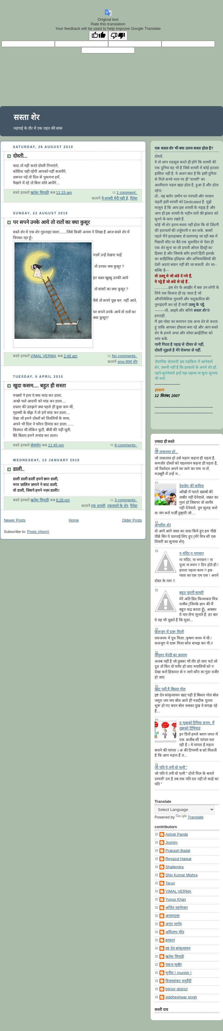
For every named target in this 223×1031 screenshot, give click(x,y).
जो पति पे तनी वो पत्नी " (171, 767)
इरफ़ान (170, 940)
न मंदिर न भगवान (191, 553)
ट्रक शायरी (98, 506)
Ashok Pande (176, 834)
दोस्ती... (20, 156)
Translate (189, 817)
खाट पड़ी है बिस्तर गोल (170, 689)
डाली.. (18, 469)
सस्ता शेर (26, 117)
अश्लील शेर (163, 525)
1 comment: (127, 193)
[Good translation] (98, 36)
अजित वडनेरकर (176, 908)
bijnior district (176, 989)
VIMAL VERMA (178, 891)
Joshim (171, 842)
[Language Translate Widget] (185, 809)
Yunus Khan (175, 899)
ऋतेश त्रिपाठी (174, 956)
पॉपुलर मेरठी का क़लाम (171, 655)
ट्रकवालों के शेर (117, 506)
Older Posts (132, 520)
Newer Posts (14, 520)
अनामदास (172, 916)
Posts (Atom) (38, 532)
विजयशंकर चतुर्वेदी (178, 981)
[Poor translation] (117, 36)
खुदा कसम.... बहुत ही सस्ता (39, 386)
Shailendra (174, 867)
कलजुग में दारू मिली (169, 632)
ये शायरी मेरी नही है (115, 198)
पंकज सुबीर (173, 965)
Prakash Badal (177, 851)
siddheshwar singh (181, 997)
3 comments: (126, 500)
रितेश (133, 198)
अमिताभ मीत (174, 932)
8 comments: (126, 445)
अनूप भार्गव (173, 924)
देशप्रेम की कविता (191, 486)
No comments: (124, 356)
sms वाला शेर (127, 362)
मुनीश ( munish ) (178, 973)
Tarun (170, 883)
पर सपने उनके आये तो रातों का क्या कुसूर (51, 222)
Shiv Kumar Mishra (181, 875)
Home (74, 520)
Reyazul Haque (178, 859)
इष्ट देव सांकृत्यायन (177, 948)
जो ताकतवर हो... (166, 452)
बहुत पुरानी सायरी (191, 593)
